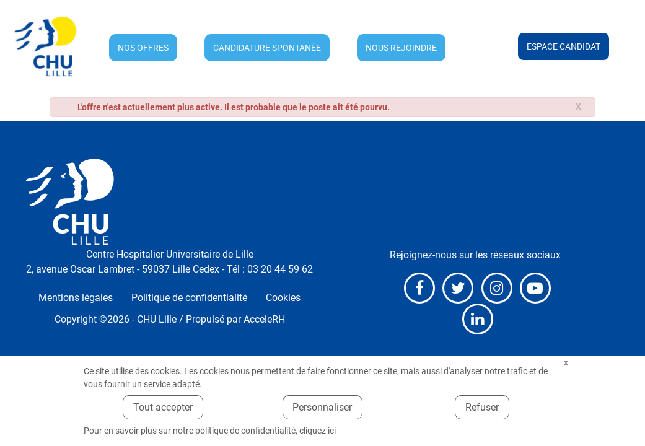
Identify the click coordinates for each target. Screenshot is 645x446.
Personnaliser (322, 407)
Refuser (482, 407)
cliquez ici (317, 430)
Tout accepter (163, 407)
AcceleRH (264, 319)
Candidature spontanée (267, 48)
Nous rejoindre (401, 48)
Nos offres (143, 48)
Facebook (419, 288)
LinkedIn (477, 319)
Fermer (566, 362)
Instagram (496, 288)
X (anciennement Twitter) (457, 288)
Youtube (535, 288)
